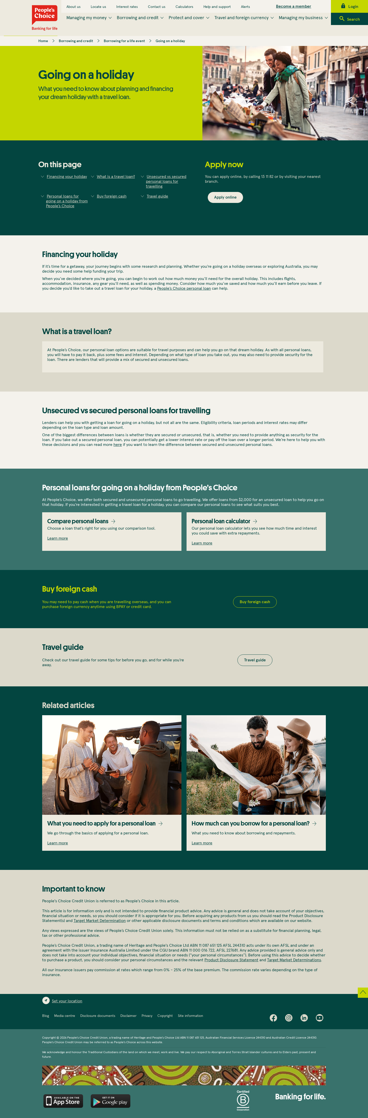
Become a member (293, 6)
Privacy (147, 1016)
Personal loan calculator (221, 521)
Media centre (64, 1016)
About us (73, 7)
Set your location (67, 1001)
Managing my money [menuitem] (86, 18)
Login (353, 7)
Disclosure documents (97, 1016)
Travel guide (157, 196)
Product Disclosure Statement (231, 960)
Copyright (165, 1016)
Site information (190, 1016)
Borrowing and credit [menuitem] (137, 18)
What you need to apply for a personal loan (101, 823)
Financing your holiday (67, 177)
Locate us (98, 7)
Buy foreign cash (111, 196)
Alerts (245, 7)
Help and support (217, 7)
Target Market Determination (100, 921)
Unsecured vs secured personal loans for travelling (166, 181)
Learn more (57, 538)
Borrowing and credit (76, 41)
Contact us (156, 7)
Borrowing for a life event (124, 41)
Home (43, 41)
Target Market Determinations (294, 960)
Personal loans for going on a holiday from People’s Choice (67, 201)
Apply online (225, 197)
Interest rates (127, 7)
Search (353, 19)
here (117, 445)
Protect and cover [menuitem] (186, 18)
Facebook (275, 1019)
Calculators (184, 7)
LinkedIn (305, 1019)
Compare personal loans (77, 521)
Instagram (290, 1019)
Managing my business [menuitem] (301, 18)
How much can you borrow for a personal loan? (250, 823)
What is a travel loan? (116, 177)
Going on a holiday (170, 41)
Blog (45, 1016)
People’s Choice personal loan (184, 288)
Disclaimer (128, 1016)
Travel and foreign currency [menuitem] (241, 18)
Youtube (321, 1019)
